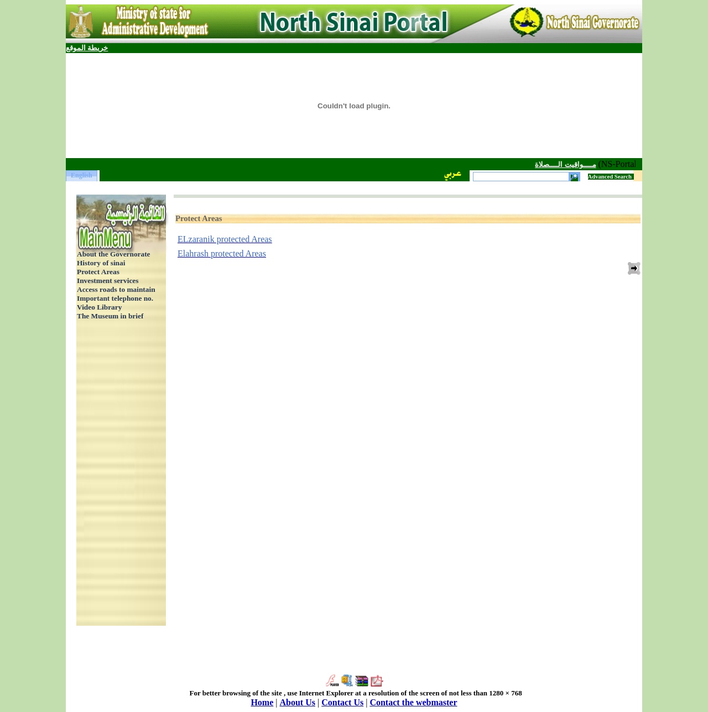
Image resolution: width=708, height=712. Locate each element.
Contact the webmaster (413, 702)
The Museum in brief (110, 316)
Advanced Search (610, 177)
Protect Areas (98, 272)
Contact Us (342, 702)
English (81, 175)
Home (262, 702)
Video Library (99, 307)
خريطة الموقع (87, 48)
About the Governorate (113, 254)
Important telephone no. (115, 298)
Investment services (107, 280)
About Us (297, 702)
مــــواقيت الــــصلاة (560, 164)
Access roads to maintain (116, 289)
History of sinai (101, 263)
